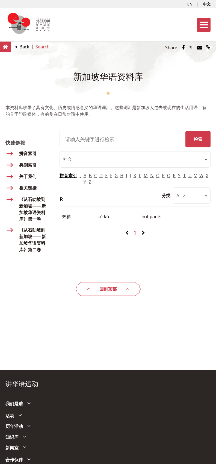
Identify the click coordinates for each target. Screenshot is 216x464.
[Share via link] (208, 47)
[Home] (5, 46)
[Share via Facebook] (183, 47)
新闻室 (12, 448)
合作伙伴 (14, 460)
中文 (207, 4)
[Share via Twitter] (190, 47)
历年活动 (14, 426)
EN (190, 4)
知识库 (12, 437)
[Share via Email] (199, 47)
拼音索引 (68, 176)
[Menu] (204, 25)
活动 (9, 416)
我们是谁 (14, 404)
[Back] (24, 46)
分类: (166, 196)
